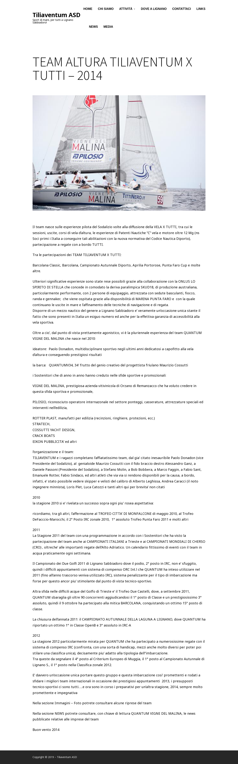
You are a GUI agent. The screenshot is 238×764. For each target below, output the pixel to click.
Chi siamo (106, 9)
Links (201, 9)
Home (87, 9)
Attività (125, 9)
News (93, 27)
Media (108, 27)
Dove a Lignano (154, 9)
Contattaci (181, 9)
